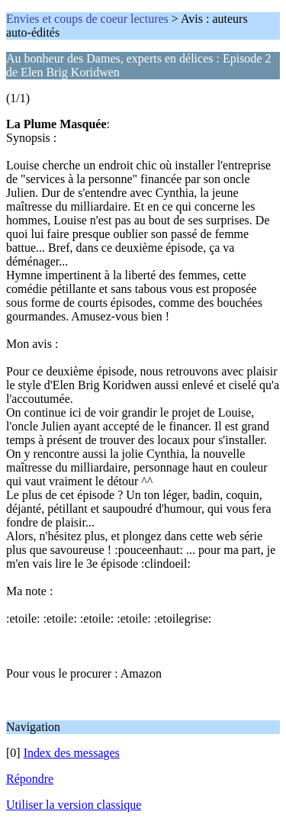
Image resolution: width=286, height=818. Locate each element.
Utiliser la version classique (73, 804)
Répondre (29, 778)
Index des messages (72, 752)
